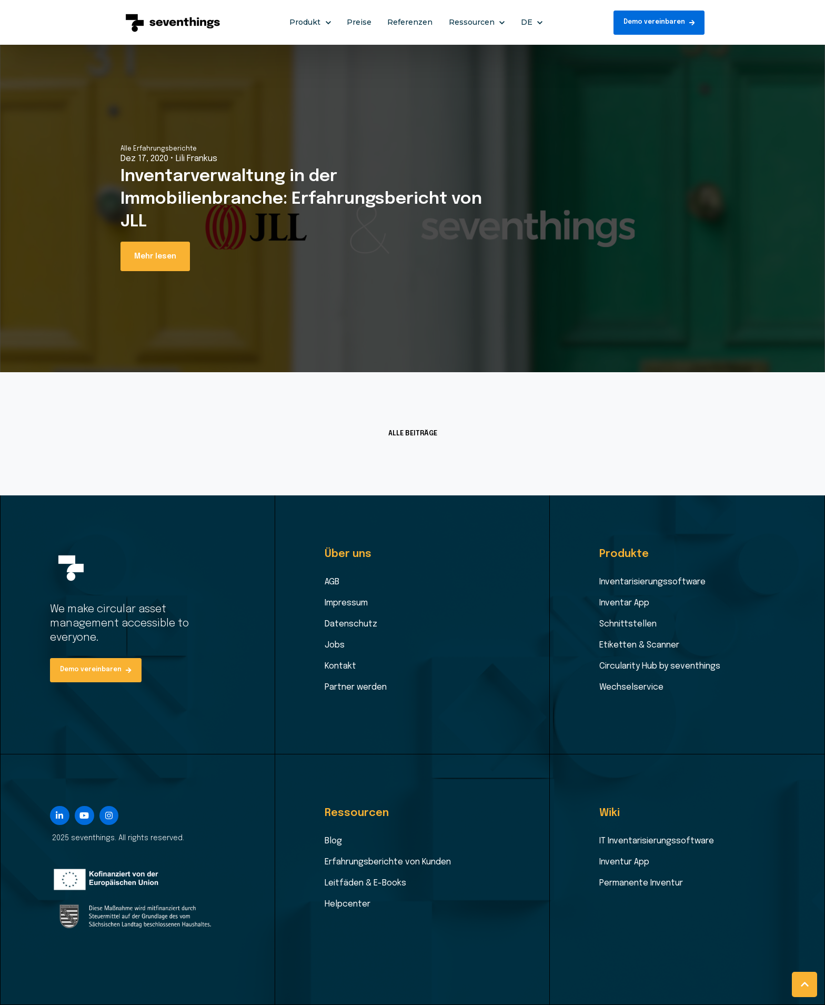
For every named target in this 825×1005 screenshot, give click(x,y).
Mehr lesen (155, 256)
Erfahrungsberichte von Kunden (388, 862)
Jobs (335, 645)
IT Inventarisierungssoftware (656, 841)
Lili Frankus (196, 158)
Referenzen (409, 22)
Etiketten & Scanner (639, 645)
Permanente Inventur (641, 883)
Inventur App (624, 862)
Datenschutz (351, 624)
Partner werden (356, 687)
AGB (332, 582)
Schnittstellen (628, 624)
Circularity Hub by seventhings (659, 666)
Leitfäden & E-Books (365, 883)
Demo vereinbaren (659, 22)
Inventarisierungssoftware (652, 582)
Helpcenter (347, 904)
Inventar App (624, 603)
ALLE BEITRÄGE (412, 433)
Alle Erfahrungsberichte (158, 149)
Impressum (346, 603)
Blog (333, 841)
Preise (359, 22)
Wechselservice (631, 687)
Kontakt (340, 666)
